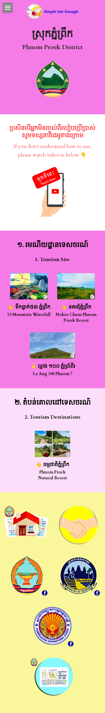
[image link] (34, 11)
